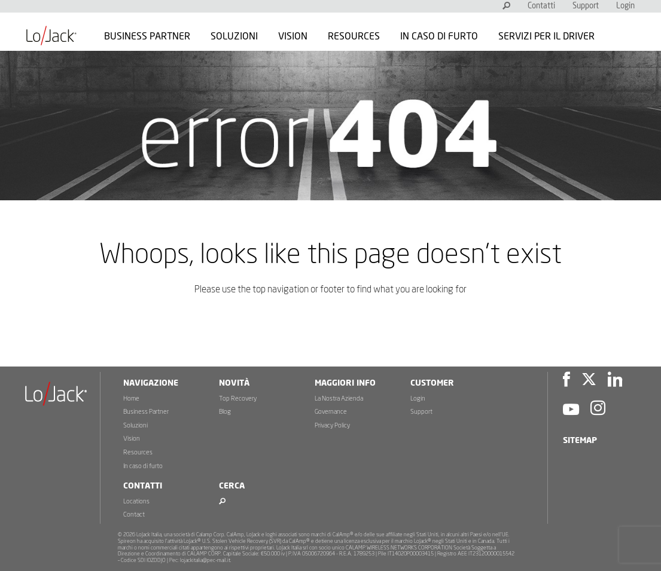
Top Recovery (238, 398)
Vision (292, 36)
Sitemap (580, 440)
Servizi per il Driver (546, 36)
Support (585, 6)
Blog (225, 411)
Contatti (541, 6)
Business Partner (147, 36)
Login (625, 6)
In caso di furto (439, 36)
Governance (331, 411)
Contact (134, 514)
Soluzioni (234, 36)
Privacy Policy (332, 425)
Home (131, 398)
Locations (136, 501)
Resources (354, 36)
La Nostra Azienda (339, 398)
